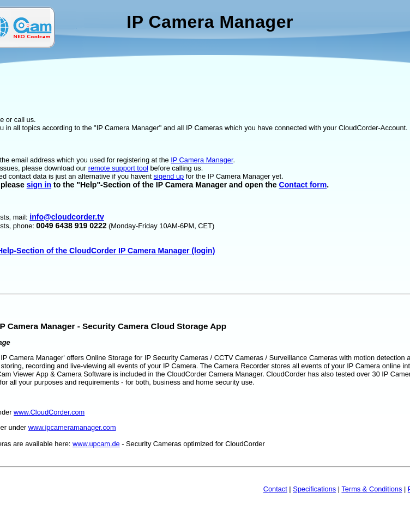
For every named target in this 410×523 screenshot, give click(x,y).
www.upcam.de (96, 444)
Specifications (314, 489)
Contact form (303, 184)
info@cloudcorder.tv (66, 216)
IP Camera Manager (202, 160)
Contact (275, 489)
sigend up (169, 176)
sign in (39, 184)
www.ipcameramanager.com (72, 427)
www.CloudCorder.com (49, 412)
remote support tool (118, 168)
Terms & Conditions (371, 489)
